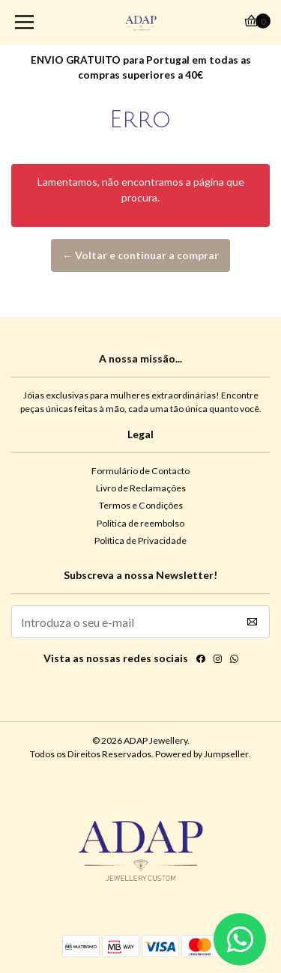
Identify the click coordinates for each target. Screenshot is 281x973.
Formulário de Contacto (140, 470)
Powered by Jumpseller (202, 754)
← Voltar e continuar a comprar (140, 255)
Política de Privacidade (140, 540)
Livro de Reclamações (141, 488)
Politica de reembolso (140, 523)
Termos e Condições (141, 505)
